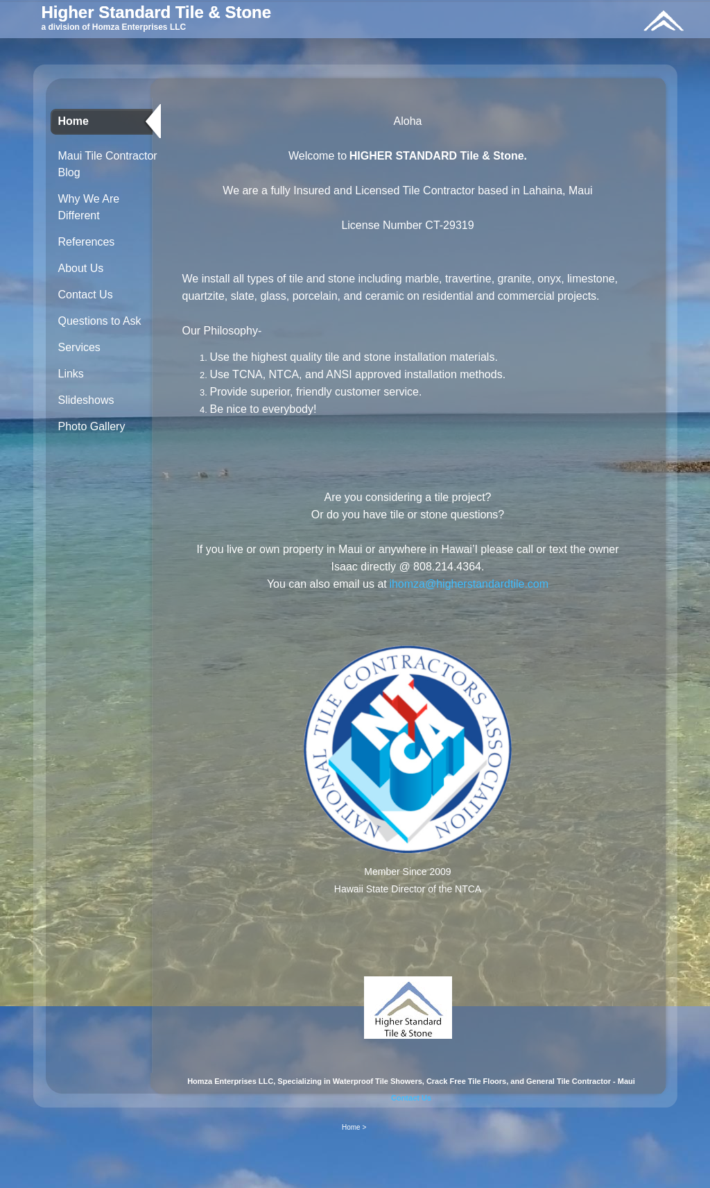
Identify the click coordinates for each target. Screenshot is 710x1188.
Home (73, 121)
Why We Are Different (89, 207)
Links (71, 374)
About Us (81, 268)
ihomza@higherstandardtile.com (468, 584)
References (86, 242)
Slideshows (86, 400)
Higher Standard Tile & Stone (157, 12)
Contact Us (85, 294)
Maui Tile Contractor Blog (107, 164)
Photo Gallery (91, 426)
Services (79, 347)
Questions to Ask (99, 321)
